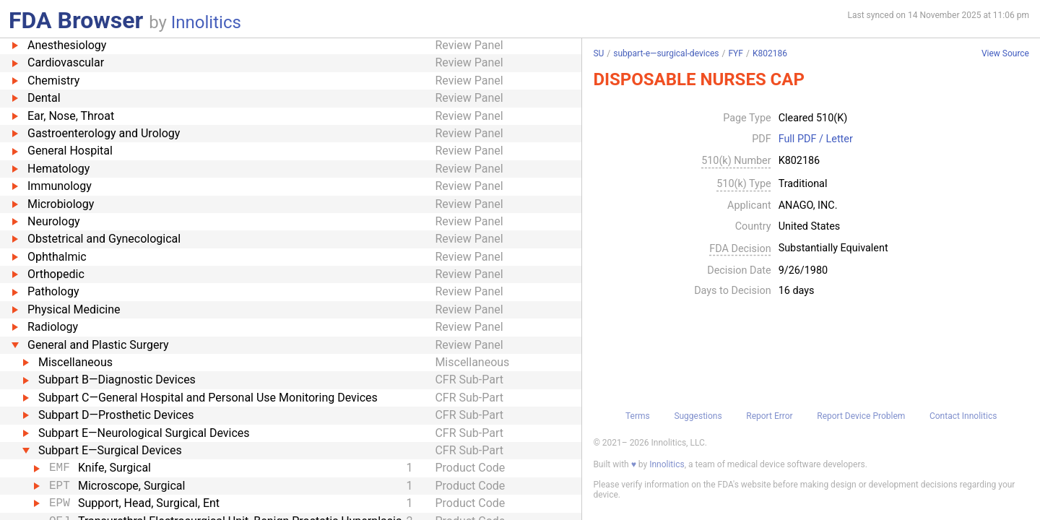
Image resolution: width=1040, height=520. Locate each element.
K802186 (770, 53)
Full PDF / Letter (816, 139)
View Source (1005, 53)
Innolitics (206, 22)
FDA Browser (76, 20)
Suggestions (698, 416)
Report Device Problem (861, 416)
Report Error (769, 416)
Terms (637, 416)
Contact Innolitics (963, 416)
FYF (735, 53)
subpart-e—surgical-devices (666, 53)
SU (598, 53)
